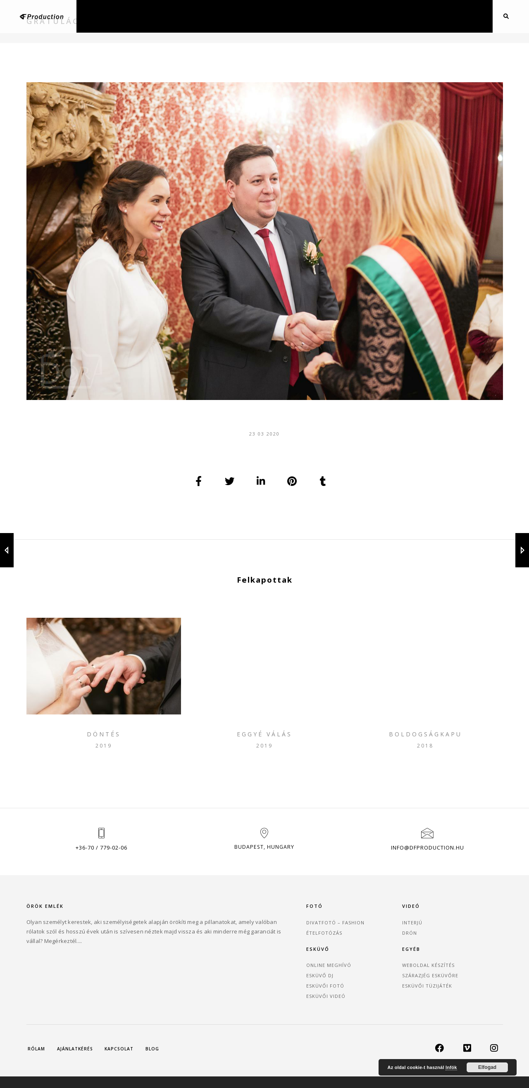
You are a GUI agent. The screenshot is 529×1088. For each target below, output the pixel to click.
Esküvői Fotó (371, 965)
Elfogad (487, 1067)
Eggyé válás (264, 746)
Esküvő (250, 16)
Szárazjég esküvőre (462, 954)
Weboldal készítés (460, 944)
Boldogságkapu (425, 746)
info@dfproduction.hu (427, 869)
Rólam (38, 1024)
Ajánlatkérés (416, 16)
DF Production (216, 1069)
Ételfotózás (207, 954)
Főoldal (124, 16)
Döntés (104, 746)
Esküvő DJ (365, 954)
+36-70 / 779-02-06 (101, 869)
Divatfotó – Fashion (218, 944)
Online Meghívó (374, 944)
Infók (451, 1067)
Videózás (211, 16)
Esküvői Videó (371, 975)
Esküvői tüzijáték (459, 965)
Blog (374, 16)
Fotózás (168, 16)
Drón (284, 16)
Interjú (281, 944)
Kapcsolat (467, 16)
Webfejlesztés (329, 16)
